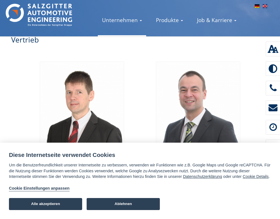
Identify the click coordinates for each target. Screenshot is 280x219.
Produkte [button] (169, 20)
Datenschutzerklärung (202, 176)
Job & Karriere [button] (216, 20)
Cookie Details (256, 176)
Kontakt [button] (114, 48)
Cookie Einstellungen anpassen (39, 188)
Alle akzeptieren (45, 204)
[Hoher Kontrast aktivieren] (273, 69)
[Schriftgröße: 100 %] (273, 49)
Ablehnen (123, 204)
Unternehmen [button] (122, 20)
